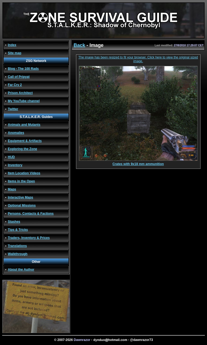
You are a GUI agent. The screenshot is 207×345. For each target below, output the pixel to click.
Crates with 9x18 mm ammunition (138, 162)
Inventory (15, 165)
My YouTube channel (24, 101)
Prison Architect (20, 93)
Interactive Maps (20, 197)
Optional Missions (22, 205)
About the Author (21, 269)
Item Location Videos (24, 173)
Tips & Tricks (18, 230)
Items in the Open (21, 181)
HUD (11, 157)
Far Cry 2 (15, 85)
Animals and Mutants (24, 125)
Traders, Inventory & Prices (29, 238)
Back (79, 45)
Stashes (14, 222)
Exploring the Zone (22, 149)
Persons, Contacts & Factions (31, 213)
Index (12, 45)
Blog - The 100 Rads (23, 69)
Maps (12, 189)
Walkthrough (17, 254)
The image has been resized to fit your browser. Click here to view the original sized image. (138, 59)
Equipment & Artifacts (25, 141)
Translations (17, 246)
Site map (14, 53)
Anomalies (16, 133)
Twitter (13, 109)
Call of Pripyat (19, 77)
